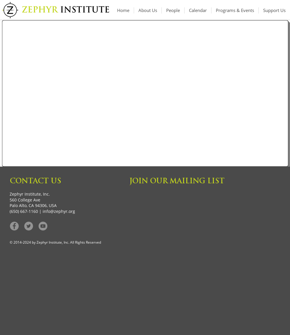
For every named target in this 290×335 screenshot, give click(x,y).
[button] (234, 10)
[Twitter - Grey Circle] (28, 226)
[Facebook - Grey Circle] (14, 226)
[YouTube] (43, 226)
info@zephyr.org (59, 211)
